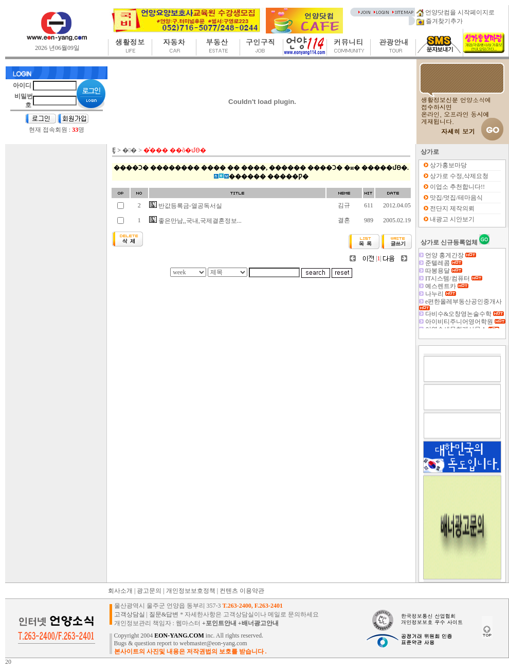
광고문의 (149, 590)
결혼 (344, 220)
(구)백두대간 (448, 254)
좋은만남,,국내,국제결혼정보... (195, 220)
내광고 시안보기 (452, 219)
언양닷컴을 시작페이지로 (455, 12)
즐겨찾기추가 (439, 21)
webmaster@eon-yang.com (213, 643)
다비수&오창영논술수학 (464, 321)
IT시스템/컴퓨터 (453, 285)
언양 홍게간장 (450, 262)
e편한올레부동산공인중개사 (460, 311)
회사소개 (120, 590)
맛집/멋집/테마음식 (456, 197)
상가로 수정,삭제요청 (459, 176)
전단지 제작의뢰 (452, 208)
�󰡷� (129, 150)
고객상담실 (129, 614)
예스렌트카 (446, 293)
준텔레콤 (443, 270)
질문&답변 (163, 614)
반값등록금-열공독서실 (185, 205)
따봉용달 (443, 277)
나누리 (440, 301)
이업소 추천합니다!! (457, 186)
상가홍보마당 (448, 165)
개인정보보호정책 (190, 590)
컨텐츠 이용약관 (242, 590)
